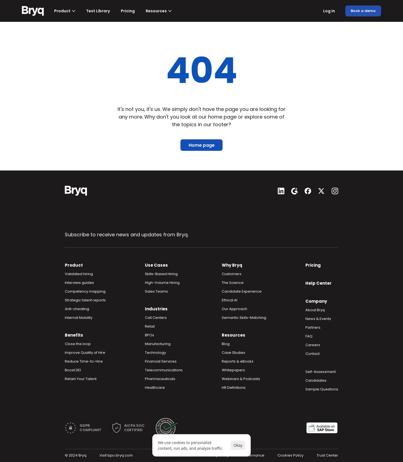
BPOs (149, 335)
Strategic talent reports (85, 300)
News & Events (318, 318)
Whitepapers (233, 370)
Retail (150, 326)
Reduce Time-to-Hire (84, 361)
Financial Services (161, 361)
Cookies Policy (290, 455)
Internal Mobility (78, 317)
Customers (231, 273)
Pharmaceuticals (160, 378)
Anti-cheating (77, 308)
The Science (233, 282)
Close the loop (78, 343)
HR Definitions (234, 387)
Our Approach (234, 308)
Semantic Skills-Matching (244, 317)
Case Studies (233, 352)
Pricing (313, 265)
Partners (312, 327)
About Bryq (315, 310)
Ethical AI (229, 300)
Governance (253, 455)
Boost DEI (73, 370)
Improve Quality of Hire (85, 352)
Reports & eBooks (237, 361)
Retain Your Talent (81, 378)
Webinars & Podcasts (241, 378)
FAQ (309, 336)
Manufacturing (158, 343)
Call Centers (156, 317)
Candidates (315, 380)
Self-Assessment (320, 371)
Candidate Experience (242, 291)
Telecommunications (164, 370)
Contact (312, 353)
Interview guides (79, 282)
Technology (155, 352)
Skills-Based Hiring (161, 273)
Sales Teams (156, 291)
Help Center (318, 283)
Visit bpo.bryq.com (116, 455)
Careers (312, 345)
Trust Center (327, 455)
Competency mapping (85, 291)
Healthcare (155, 387)
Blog (226, 343)
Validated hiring (79, 273)
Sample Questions (321, 389)
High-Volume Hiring (162, 282)
